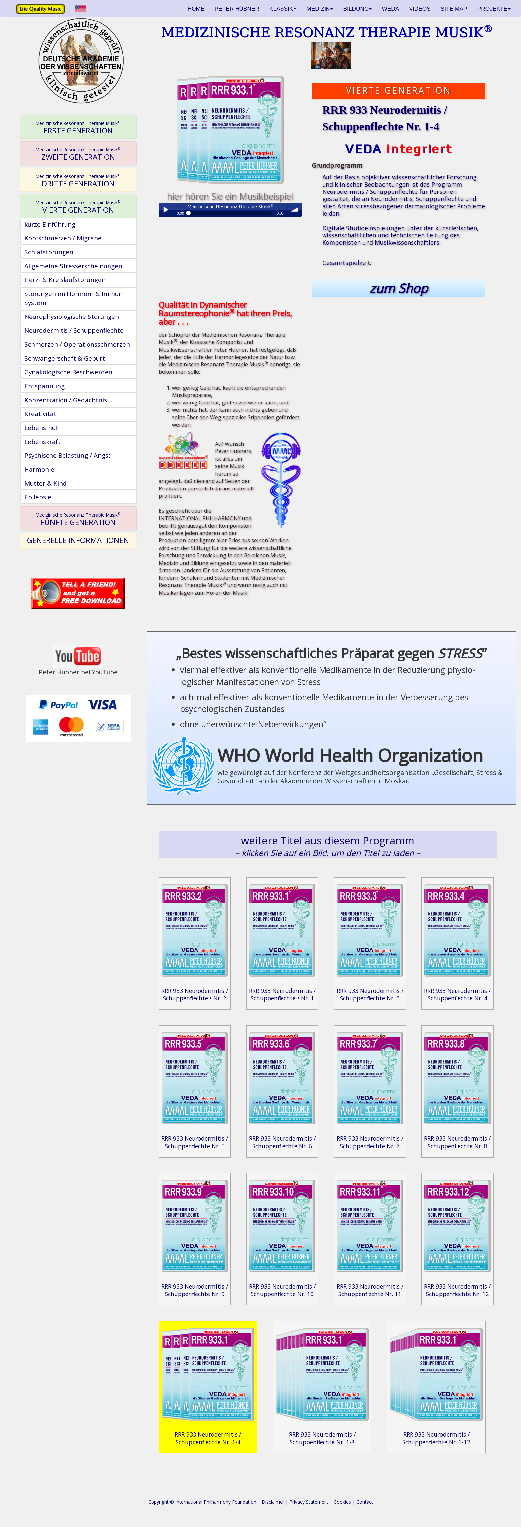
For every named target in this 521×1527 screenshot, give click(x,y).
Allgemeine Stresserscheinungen (73, 266)
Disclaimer (273, 1502)
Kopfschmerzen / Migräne (63, 238)
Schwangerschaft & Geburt (64, 358)
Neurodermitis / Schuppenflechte (74, 330)
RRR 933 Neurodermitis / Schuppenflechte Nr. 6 (282, 1142)
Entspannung (44, 386)
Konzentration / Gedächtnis (65, 400)
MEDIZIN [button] (319, 8)
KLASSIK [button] (282, 8)
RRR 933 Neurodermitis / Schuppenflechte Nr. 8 (457, 1142)
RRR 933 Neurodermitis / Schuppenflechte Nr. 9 (194, 1290)
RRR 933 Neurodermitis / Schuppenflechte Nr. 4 (457, 994)
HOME (196, 8)
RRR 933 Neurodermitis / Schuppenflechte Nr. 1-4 (208, 1438)
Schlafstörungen (48, 252)
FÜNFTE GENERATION (78, 519)
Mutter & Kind (45, 483)
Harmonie (39, 469)
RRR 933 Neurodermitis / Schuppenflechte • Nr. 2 (194, 994)
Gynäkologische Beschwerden (68, 372)
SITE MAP (454, 8)
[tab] (78, 127)
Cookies (342, 1502)
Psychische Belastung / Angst (67, 455)
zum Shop (398, 288)
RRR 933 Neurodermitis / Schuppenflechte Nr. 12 (457, 1290)
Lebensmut (41, 427)
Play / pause (166, 210)
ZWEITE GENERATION (78, 154)
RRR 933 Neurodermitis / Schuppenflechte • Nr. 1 (282, 994)
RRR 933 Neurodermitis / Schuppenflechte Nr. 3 (370, 994)
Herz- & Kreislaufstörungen (65, 280)
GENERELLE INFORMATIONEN (78, 540)
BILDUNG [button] (357, 8)
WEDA (390, 8)
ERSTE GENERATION (78, 128)
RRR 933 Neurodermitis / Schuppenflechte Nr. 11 (370, 1290)
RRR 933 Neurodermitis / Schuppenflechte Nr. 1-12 (436, 1438)
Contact (364, 1502)
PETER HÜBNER (236, 8)
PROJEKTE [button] (494, 8)
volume (295, 210)
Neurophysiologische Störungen (71, 316)
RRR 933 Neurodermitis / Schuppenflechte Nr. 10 (282, 1290)
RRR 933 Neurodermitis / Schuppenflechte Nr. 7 (370, 1142)
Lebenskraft (42, 441)
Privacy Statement (308, 1502)
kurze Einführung (49, 224)
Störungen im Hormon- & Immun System (73, 298)
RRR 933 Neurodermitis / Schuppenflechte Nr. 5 (194, 1142)
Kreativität (40, 413)
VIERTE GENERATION (78, 207)
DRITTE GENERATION (78, 181)
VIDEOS (419, 8)
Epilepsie (37, 497)
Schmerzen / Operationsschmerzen (77, 344)
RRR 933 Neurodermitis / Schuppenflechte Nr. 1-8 (322, 1438)
